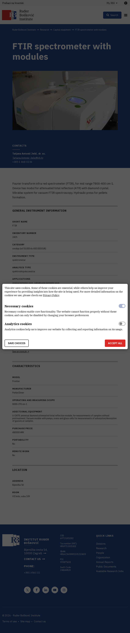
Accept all (115, 343)
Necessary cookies (19, 306)
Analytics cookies (18, 324)
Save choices (16, 343)
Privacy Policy (51, 295)
